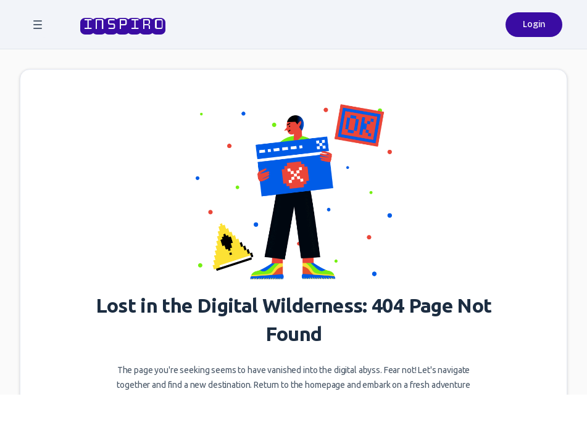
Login (534, 24)
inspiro (121, 24)
